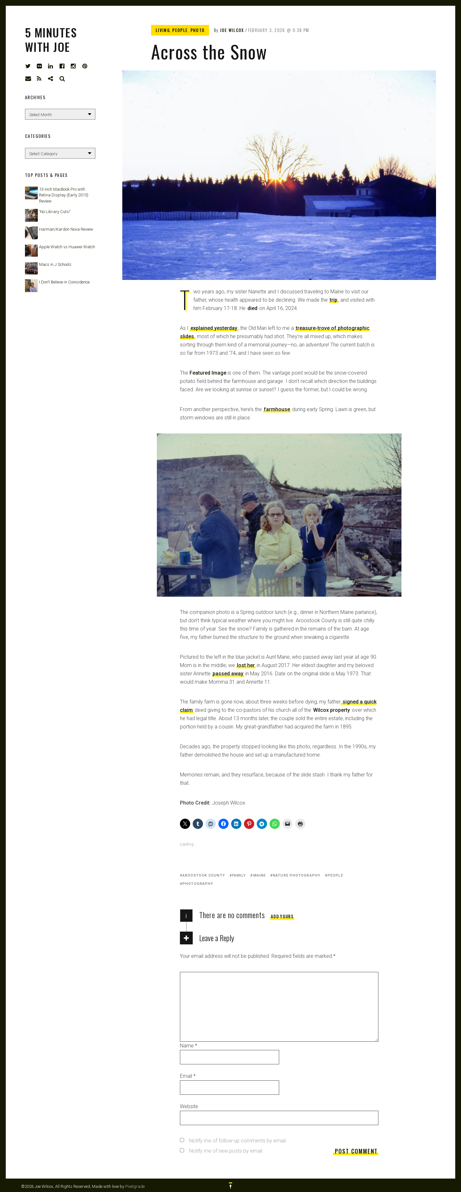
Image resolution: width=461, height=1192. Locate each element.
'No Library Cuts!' (55, 211)
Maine (259, 875)
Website (189, 1106)
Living (163, 30)
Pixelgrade (135, 1186)
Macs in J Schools (55, 264)
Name (188, 1046)
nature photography (296, 875)
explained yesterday (213, 328)
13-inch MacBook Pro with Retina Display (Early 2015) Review (63, 195)
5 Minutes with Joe (51, 39)
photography (197, 884)
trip (333, 300)
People (180, 30)
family (239, 875)
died (252, 308)
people (335, 875)
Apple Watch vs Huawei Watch (67, 246)
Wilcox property (331, 710)
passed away (228, 674)
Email (188, 1076)
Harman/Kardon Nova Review (66, 229)
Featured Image (208, 373)
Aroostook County (203, 875)
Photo (197, 30)
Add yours (282, 916)
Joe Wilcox (232, 30)
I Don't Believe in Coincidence (64, 282)
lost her (246, 665)
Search (62, 78)
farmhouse (277, 409)
